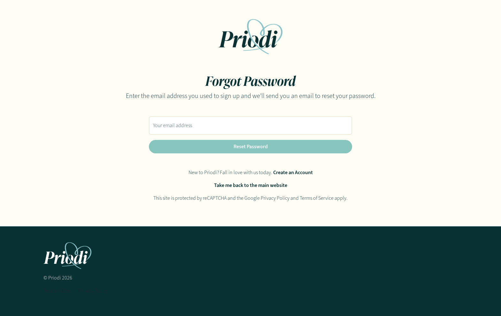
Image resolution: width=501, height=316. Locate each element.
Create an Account (293, 172)
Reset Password (251, 146)
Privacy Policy (275, 198)
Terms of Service (317, 198)
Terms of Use (56, 290)
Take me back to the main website (250, 185)
